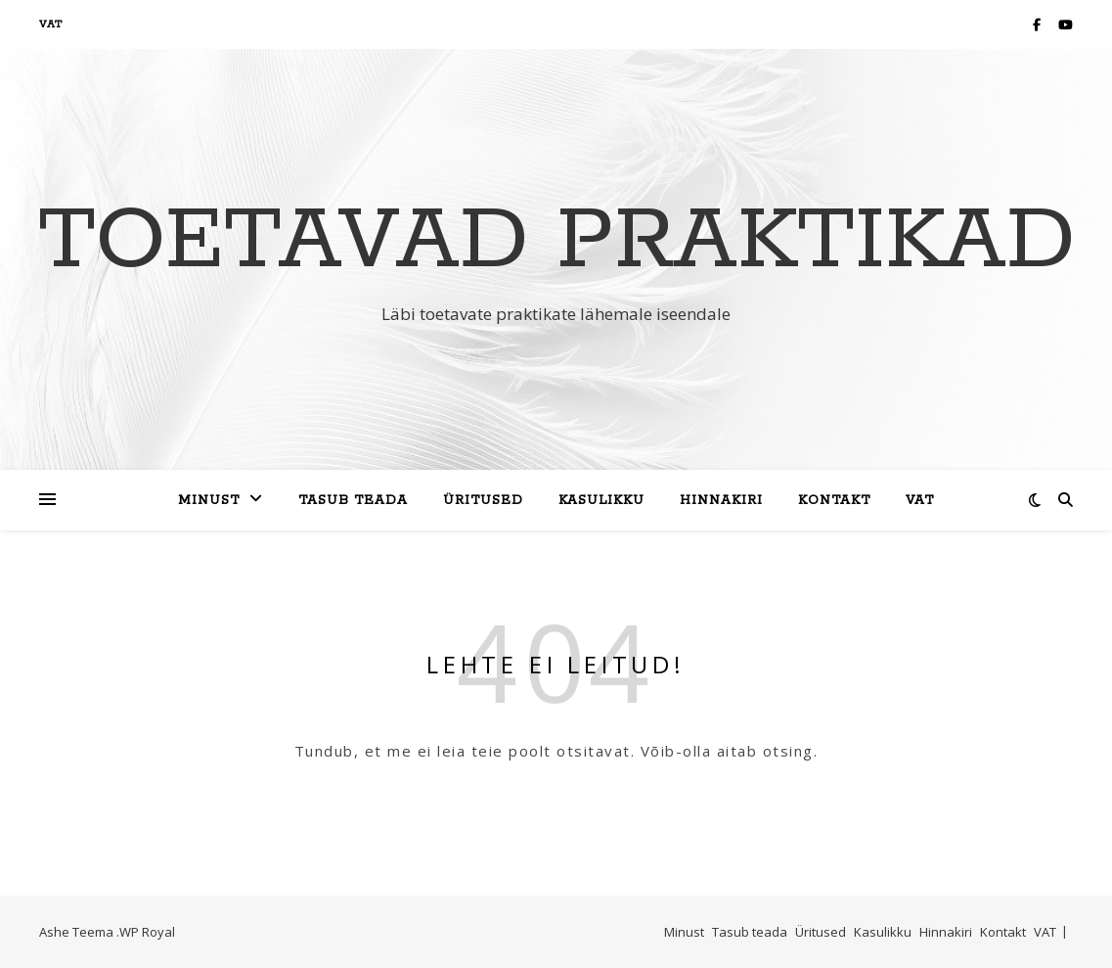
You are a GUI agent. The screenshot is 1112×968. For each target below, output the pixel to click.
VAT (51, 24)
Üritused (483, 500)
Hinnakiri (721, 500)
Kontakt (834, 500)
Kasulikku (601, 500)
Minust (209, 500)
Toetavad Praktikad (556, 242)
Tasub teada (353, 500)
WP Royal (147, 932)
